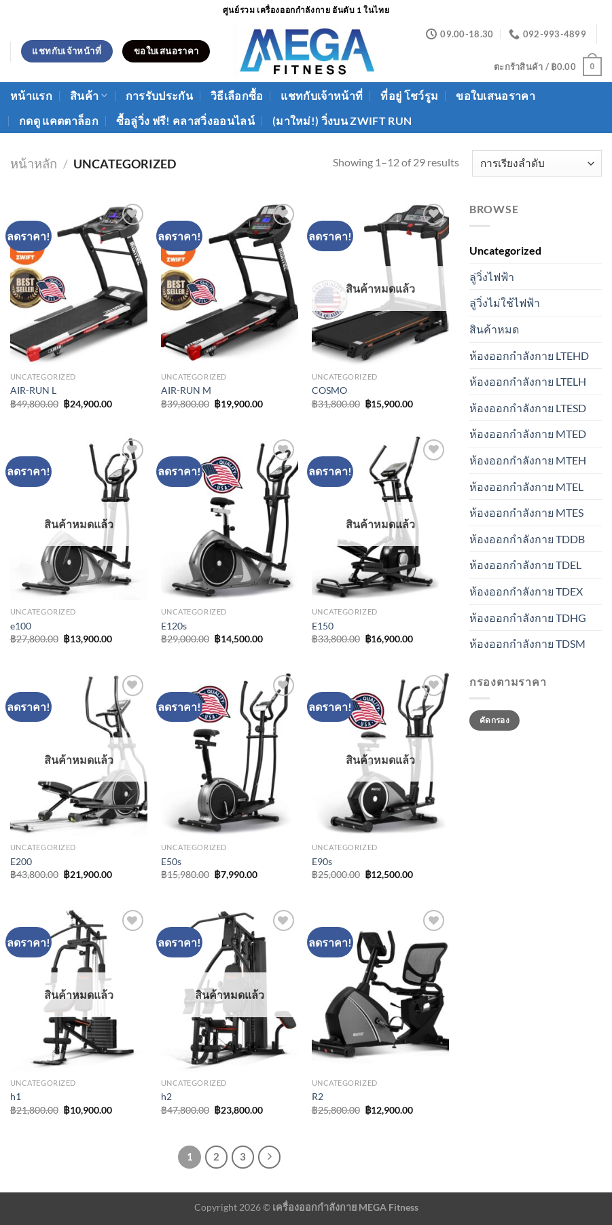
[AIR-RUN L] (78, 282)
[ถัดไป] (269, 1157)
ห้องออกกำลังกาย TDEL (525, 564)
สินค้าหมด (494, 329)
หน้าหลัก (33, 163)
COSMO (329, 390)
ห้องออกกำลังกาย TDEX (526, 591)
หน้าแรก (31, 95)
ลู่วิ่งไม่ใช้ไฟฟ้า (504, 302)
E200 (21, 861)
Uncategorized (505, 250)
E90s (322, 861)
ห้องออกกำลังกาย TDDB (527, 538)
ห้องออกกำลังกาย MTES (526, 512)
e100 (20, 626)
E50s (171, 861)
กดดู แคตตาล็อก (58, 120)
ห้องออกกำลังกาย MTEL (526, 486)
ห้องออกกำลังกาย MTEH (527, 460)
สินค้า (89, 96)
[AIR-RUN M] (229, 282)
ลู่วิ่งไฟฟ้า (491, 276)
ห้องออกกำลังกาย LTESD (527, 407)
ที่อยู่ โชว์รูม (409, 95)
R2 (317, 1096)
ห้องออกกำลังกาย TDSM (527, 643)
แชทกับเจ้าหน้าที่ (322, 95)
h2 (166, 1096)
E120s (174, 626)
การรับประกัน (159, 95)
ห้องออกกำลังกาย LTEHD (529, 355)
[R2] (380, 989)
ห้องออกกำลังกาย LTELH (527, 381)
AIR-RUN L (33, 390)
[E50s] (229, 754)
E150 (323, 626)
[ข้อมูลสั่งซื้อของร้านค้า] (537, 163)
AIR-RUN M (186, 390)
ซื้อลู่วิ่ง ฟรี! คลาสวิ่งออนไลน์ (185, 120)
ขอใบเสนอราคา (495, 95)
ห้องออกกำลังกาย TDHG (527, 617)
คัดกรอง (494, 720)
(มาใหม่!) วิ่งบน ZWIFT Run (342, 120)
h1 (15, 1096)
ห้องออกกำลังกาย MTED (527, 433)
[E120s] (229, 518)
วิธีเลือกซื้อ (237, 95)
